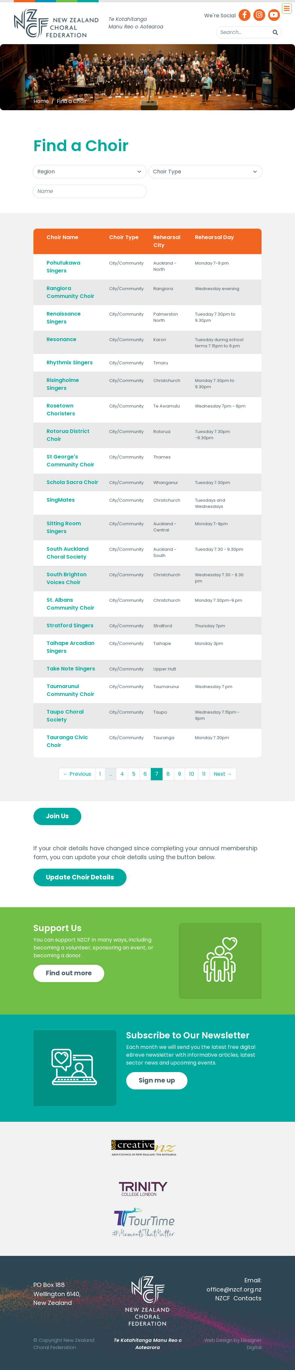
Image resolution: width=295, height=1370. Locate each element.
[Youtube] (274, 15)
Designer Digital (251, 1344)
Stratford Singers (70, 625)
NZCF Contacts (238, 1298)
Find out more (69, 973)
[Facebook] (244, 15)
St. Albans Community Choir (70, 604)
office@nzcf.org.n (232, 1289)
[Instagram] (259, 15)
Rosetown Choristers (61, 409)
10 (191, 774)
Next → (223, 774)
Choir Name (62, 237)
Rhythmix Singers (70, 362)
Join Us (57, 816)
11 (204, 774)
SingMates (61, 500)
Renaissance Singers (64, 317)
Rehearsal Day (214, 237)
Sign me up (157, 1080)
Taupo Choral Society (65, 715)
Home (41, 101)
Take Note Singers (71, 668)
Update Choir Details (80, 877)
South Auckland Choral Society (67, 553)
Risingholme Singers (63, 384)
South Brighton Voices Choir (67, 578)
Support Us (57, 928)
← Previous (77, 774)
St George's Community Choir (70, 460)
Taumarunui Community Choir (70, 690)
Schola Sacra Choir (72, 482)
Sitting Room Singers (64, 527)
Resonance (61, 339)
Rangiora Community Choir (70, 292)
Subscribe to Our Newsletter (187, 1035)
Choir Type (124, 237)
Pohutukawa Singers (63, 266)
